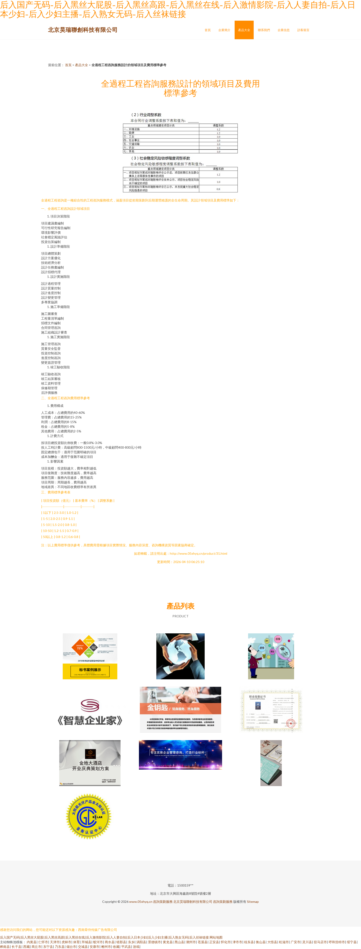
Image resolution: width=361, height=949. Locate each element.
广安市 (295, 942)
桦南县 (5, 947)
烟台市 (71, 947)
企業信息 (284, 30)
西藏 (26, 947)
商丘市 (36, 947)
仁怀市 (43, 942)
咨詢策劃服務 (163, 902)
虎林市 (66, 942)
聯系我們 (264, 30)
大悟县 (272, 942)
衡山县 (261, 942)
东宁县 (48, 947)
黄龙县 (168, 942)
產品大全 (244, 30)
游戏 (136, 947)
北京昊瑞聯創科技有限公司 (83, 29)
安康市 (94, 947)
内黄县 (31, 942)
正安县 (214, 942)
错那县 (121, 942)
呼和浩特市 (337, 942)
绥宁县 (352, 942)
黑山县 (179, 942)
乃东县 (60, 947)
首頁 (208, 30)
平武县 (126, 947)
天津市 (55, 942)
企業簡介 (224, 30)
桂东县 (249, 942)
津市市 (237, 942)
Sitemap (253, 902)
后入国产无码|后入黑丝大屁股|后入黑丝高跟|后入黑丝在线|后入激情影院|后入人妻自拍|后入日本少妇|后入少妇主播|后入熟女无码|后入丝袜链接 (104, 937)
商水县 (110, 942)
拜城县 (86, 942)
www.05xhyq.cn (140, 902)
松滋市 (284, 942)
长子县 (16, 947)
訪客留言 (303, 30)
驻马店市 (320, 942)
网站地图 (216, 937)
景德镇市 (154, 942)
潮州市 (191, 942)
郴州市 (106, 947)
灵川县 (307, 942)
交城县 (83, 947)
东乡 (131, 942)
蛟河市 (98, 942)
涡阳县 (141, 942)
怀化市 (226, 942)
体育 (76, 942)
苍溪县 (202, 942)
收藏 (116, 947)
